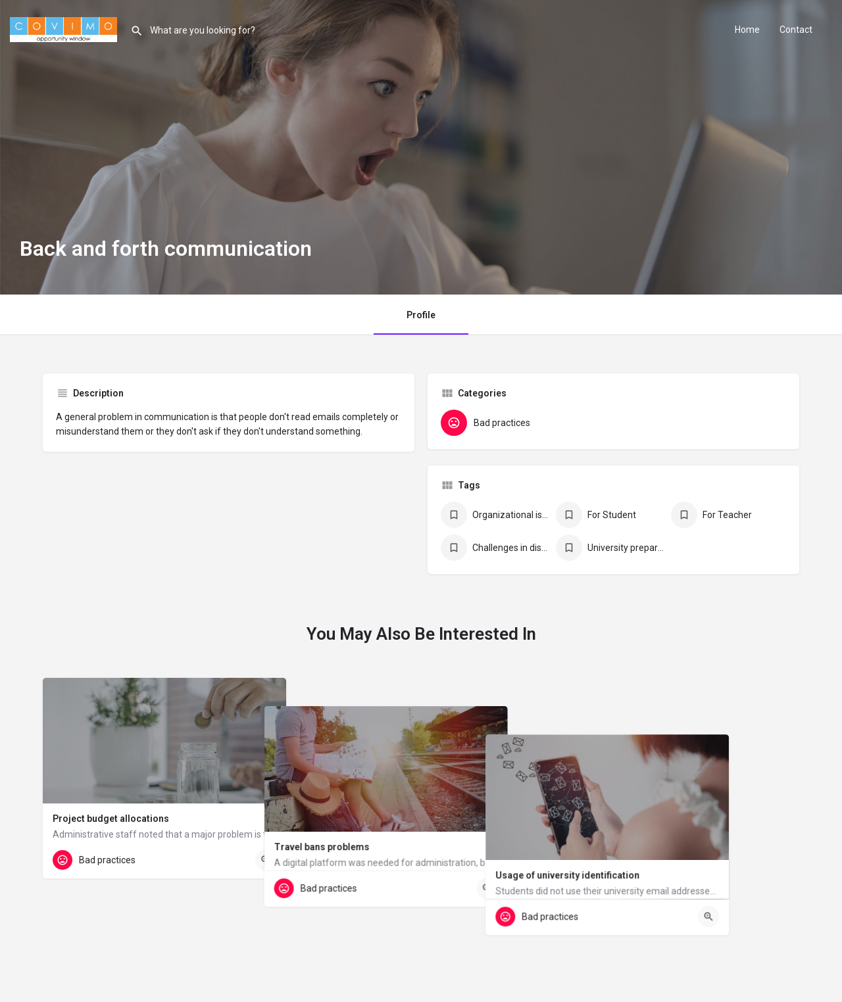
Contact (796, 29)
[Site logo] (65, 28)
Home (747, 29)
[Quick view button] (265, 860)
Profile (421, 315)
